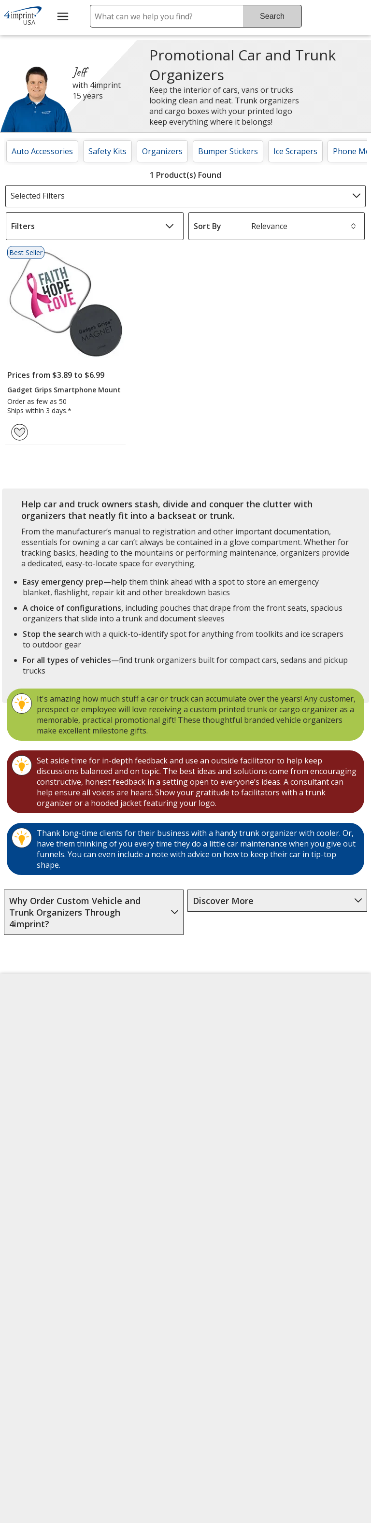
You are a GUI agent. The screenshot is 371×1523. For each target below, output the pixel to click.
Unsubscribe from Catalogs (43, 1234)
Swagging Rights (133, 1181)
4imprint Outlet (311, 1121)
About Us (27, 1018)
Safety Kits (107, 151)
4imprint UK (305, 1065)
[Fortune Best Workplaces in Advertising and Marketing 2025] (37, 1314)
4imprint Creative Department (223, 1023)
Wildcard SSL (213, 1315)
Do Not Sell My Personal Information (46, 1171)
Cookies (26, 1205)
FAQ (108, 1088)
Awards (114, 1041)
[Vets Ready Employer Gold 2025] (100, 1314)
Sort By (207, 226)
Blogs (111, 1065)
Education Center (132, 1018)
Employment (33, 1088)
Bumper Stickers (228, 151)
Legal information (222, 1399)
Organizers (162, 151)
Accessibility (31, 1041)
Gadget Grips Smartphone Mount (64, 389)
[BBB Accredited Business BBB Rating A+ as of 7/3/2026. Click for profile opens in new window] (238, 1338)
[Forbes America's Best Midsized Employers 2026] (46, 1398)
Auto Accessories (42, 151)
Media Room (124, 1111)
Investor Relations (44, 1114)
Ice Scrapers (295, 151)
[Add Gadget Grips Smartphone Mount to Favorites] (19, 432)
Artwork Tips (216, 1052)
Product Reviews (131, 1134)
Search (272, 16)
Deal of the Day (311, 1144)
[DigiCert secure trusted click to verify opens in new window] (229, 1287)
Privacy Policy (35, 1137)
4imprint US (304, 1018)
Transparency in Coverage (132, 1212)
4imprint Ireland (312, 1088)
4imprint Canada (313, 1041)
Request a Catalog (134, 1157)
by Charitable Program (228, 1081)
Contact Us (30, 1065)
